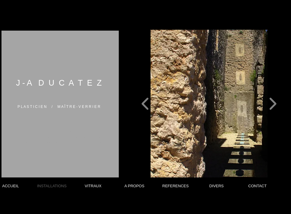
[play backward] (145, 103)
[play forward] (272, 103)
